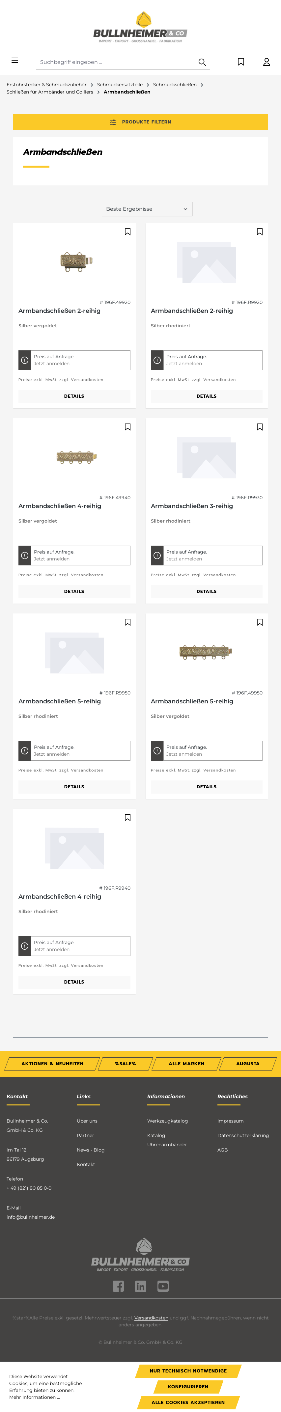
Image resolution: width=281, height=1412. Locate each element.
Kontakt (86, 1164)
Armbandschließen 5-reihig (59, 701)
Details (74, 396)
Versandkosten (151, 1318)
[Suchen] (202, 62)
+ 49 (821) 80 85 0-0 (29, 1188)
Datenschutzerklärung (243, 1135)
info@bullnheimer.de (31, 1217)
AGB (222, 1150)
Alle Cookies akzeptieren (188, 1402)
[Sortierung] (147, 209)
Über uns (87, 1121)
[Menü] (15, 60)
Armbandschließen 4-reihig (59, 506)
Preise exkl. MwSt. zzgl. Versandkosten (60, 380)
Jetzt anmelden (52, 364)
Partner (85, 1135)
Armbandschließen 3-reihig (192, 506)
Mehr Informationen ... (34, 1397)
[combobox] (115, 62)
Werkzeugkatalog (167, 1121)
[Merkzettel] (241, 62)
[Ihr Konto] (266, 62)
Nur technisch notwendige (188, 1371)
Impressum (230, 1121)
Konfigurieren (188, 1386)
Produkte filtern (140, 122)
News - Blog (91, 1150)
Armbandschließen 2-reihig (59, 310)
